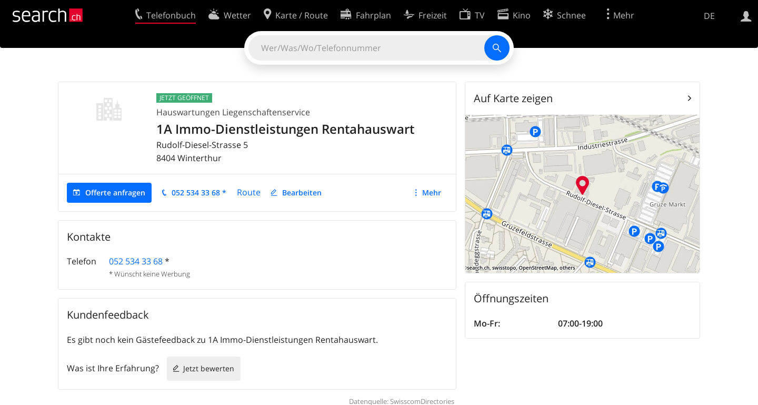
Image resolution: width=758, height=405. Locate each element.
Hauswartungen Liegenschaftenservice (233, 112)
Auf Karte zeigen (513, 98)
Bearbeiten (302, 192)
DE (709, 16)
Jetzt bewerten (208, 368)
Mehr (431, 192)
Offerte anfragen (115, 192)
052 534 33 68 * (199, 192)
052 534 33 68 (136, 261)
